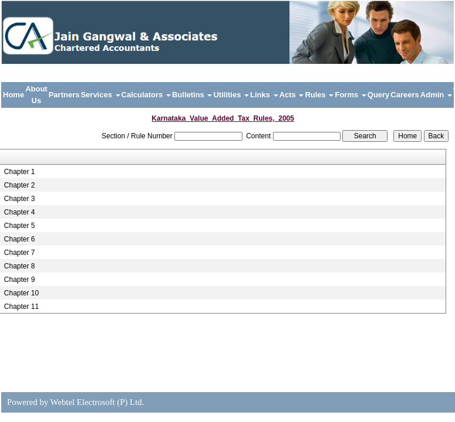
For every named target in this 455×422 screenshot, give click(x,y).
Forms (350, 94)
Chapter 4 (19, 212)
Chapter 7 (19, 253)
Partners (64, 94)
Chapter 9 (19, 279)
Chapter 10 (21, 293)
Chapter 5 (19, 226)
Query (379, 94)
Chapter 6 (19, 239)
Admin (436, 94)
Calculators (146, 94)
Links (264, 94)
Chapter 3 (19, 199)
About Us (36, 94)
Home (13, 94)
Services (100, 94)
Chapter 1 (19, 172)
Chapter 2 (19, 185)
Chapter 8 (19, 266)
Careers (404, 94)
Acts (291, 94)
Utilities (231, 94)
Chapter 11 (21, 306)
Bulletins (192, 94)
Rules (319, 94)
